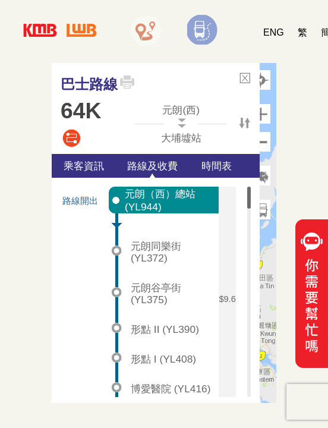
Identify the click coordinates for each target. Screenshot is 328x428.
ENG (273, 32)
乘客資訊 (84, 166)
